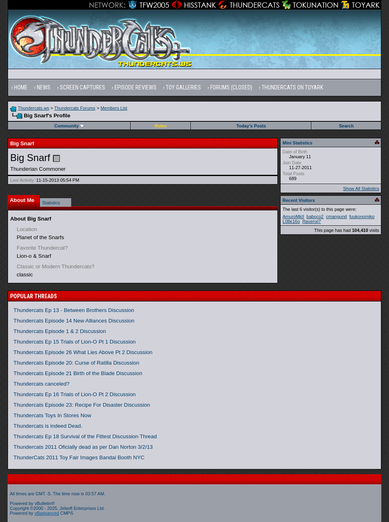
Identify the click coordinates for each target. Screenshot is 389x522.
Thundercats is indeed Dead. (47, 426)
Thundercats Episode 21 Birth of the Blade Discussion (77, 373)
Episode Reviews (135, 87)
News (44, 87)
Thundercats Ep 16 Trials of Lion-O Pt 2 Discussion (74, 394)
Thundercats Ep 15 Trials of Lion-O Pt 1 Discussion (74, 342)
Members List (114, 108)
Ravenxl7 (311, 221)
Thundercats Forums (74, 108)
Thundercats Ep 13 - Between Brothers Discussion (73, 310)
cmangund (336, 216)
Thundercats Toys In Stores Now (52, 415)
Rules (161, 125)
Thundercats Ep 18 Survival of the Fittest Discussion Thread (85, 436)
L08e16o (291, 221)
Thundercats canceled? (41, 384)
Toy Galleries (183, 87)
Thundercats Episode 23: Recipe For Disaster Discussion (81, 405)
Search (346, 125)
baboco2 (315, 216)
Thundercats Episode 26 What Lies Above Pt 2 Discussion (82, 352)
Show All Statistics (361, 188)
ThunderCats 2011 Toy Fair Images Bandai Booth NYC (78, 457)
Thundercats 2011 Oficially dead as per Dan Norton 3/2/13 (83, 447)
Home (20, 87)
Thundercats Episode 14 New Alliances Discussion (73, 321)
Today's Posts (251, 125)
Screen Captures (82, 87)
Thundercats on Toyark (292, 87)
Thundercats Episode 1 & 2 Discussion (59, 331)
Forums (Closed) (231, 87)
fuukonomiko (361, 216)
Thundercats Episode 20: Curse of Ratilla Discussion (76, 363)
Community (69, 125)
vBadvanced (46, 513)
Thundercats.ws (33, 108)
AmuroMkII (293, 216)
